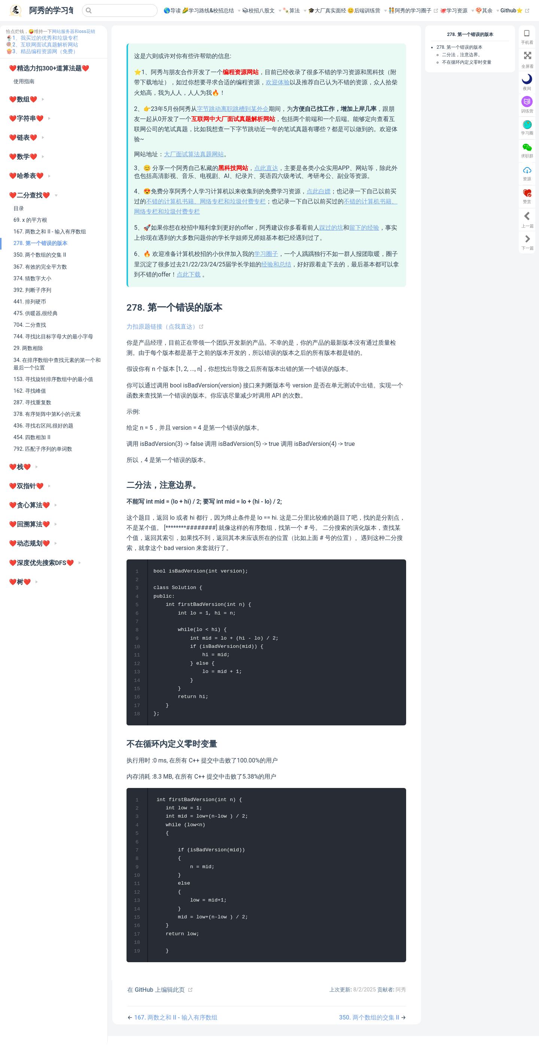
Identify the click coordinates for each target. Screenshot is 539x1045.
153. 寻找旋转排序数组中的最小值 (53, 379)
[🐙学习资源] (457, 11)
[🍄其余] (487, 11)
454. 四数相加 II (32, 437)
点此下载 (189, 274)
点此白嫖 (319, 191)
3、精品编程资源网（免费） (45, 51)
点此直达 (266, 168)
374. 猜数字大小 (32, 278)
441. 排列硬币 (29, 302)
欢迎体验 (278, 82)
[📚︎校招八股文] (261, 11)
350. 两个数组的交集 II (39, 255)
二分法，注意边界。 (462, 54)
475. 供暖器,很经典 (35, 313)
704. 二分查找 (29, 325)
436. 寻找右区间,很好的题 (43, 426)
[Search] (120, 10)
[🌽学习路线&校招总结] (211, 11)
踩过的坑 (331, 227)
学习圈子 (266, 253)
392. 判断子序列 (32, 290)
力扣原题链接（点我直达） (165, 326)
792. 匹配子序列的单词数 (42, 449)
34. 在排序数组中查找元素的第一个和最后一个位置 (57, 364)
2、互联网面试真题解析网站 (45, 45)
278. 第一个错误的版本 (40, 243)
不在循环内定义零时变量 (466, 62)
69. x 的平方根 (30, 220)
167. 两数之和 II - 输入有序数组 (49, 232)
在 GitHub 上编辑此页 (156, 998)
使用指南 (23, 81)
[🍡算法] (295, 11)
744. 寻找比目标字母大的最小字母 (53, 336)
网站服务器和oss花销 (73, 31)
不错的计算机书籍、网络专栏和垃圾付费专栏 (206, 201)
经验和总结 (276, 264)
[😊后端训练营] (367, 11)
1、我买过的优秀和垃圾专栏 (45, 38)
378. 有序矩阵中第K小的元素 (47, 414)
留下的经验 (364, 227)
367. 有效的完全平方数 (40, 267)
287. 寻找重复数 (32, 402)
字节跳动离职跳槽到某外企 (233, 108)
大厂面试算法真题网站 (194, 154)
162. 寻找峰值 (29, 391)
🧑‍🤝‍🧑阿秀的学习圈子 (413, 11)
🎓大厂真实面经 (327, 10)
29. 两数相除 (28, 348)
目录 (18, 208)
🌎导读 (172, 10)
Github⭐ (515, 11)
